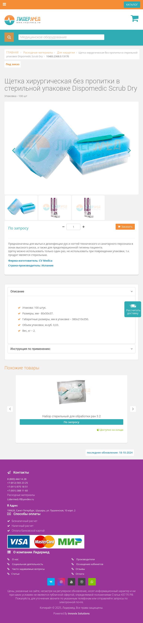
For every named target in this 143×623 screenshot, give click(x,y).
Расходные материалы (38, 52)
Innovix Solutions (79, 613)
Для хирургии (65, 52)
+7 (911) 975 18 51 (17, 486)
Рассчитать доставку (133, 311)
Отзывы (80, 569)
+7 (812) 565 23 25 (17, 482)
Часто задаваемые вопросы (28, 569)
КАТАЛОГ (132, 4)
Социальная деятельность (27, 564)
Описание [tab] (17, 291)
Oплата (80, 573)
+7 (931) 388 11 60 (17, 490)
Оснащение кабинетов (89, 564)
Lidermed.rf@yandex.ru (20, 499)
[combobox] (61, 37)
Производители (85, 559)
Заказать (125, 226)
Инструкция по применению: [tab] (30, 349)
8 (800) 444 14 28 (16, 479)
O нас (15, 559)
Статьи (15, 573)
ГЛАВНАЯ (12, 52)
